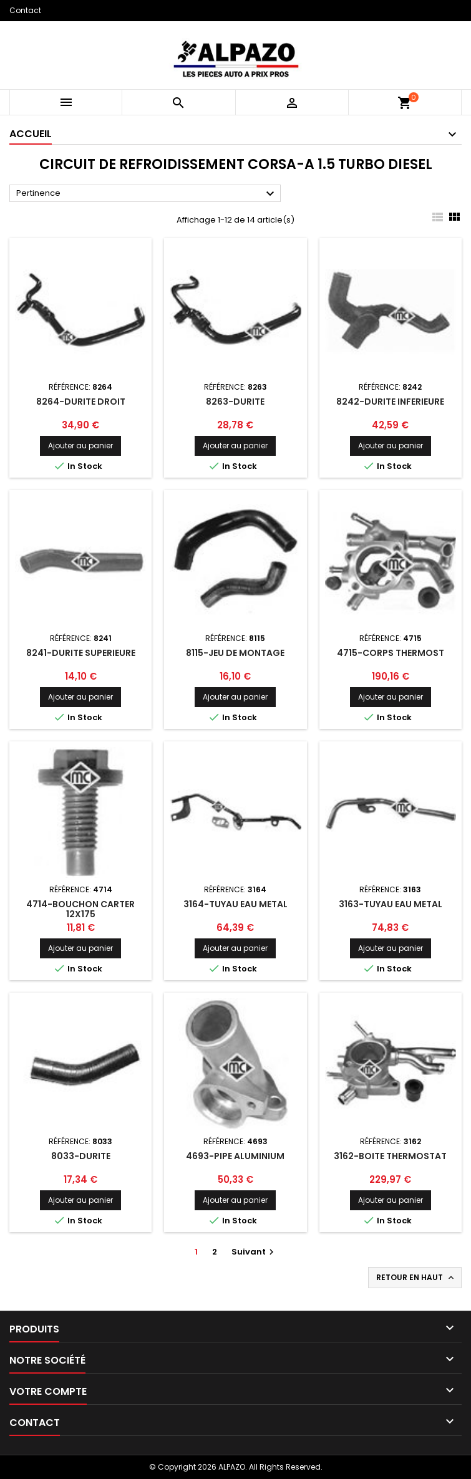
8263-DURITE (235, 401)
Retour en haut (416, 1277)
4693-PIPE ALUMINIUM (235, 1156)
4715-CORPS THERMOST (390, 653)
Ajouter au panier (80, 445)
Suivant (254, 1252)
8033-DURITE (80, 1156)
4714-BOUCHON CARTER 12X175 (80, 909)
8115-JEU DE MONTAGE (235, 653)
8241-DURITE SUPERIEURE (80, 653)
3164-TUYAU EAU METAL (235, 904)
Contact (25, 10)
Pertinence (147, 193)
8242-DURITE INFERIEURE (390, 401)
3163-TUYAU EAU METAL (390, 904)
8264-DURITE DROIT (80, 401)
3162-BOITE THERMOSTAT (390, 1156)
